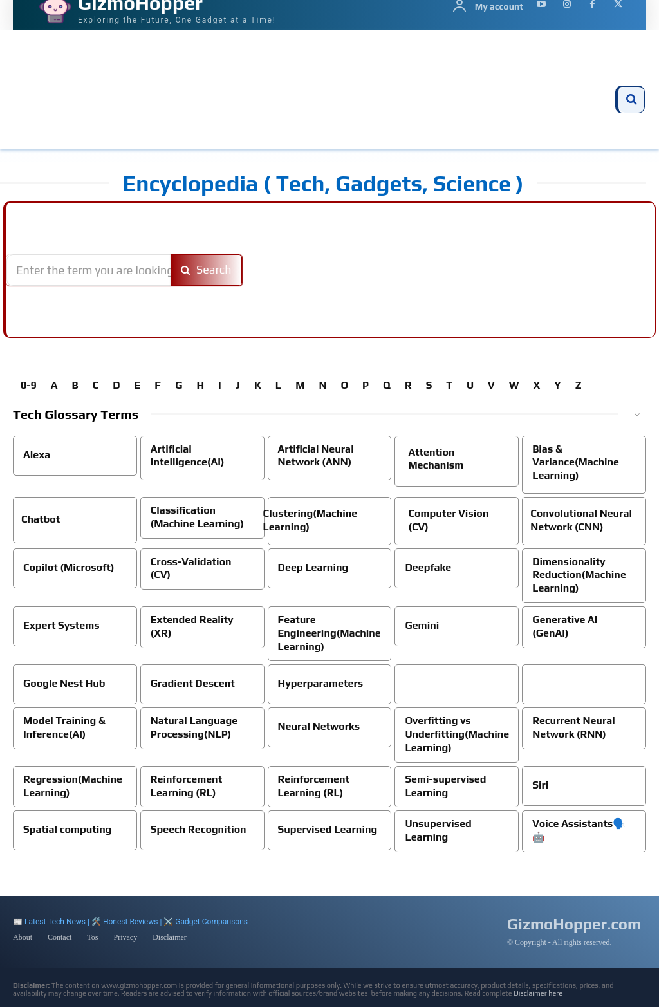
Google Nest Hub (64, 683)
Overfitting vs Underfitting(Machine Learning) (457, 734)
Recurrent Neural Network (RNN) (573, 727)
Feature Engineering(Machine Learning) (329, 633)
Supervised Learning (328, 829)
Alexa (36, 455)
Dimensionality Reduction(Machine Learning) (579, 575)
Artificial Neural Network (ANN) (316, 456)
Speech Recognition (198, 829)
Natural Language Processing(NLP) (194, 727)
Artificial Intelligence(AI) (188, 456)
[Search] (206, 270)
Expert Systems (61, 625)
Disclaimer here (538, 994)
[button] (631, 100)
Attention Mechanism (435, 459)
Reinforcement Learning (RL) (186, 786)
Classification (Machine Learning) (197, 517)
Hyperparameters (321, 683)
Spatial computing (67, 829)
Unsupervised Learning (438, 830)
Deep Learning (313, 567)
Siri (540, 785)
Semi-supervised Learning (445, 786)
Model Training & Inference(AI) (64, 727)
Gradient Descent (193, 683)
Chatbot (40, 519)
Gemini (422, 625)
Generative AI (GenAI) (564, 626)
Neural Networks (319, 726)
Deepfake (428, 567)
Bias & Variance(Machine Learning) (575, 462)
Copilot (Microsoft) (68, 567)
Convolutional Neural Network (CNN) (581, 520)
